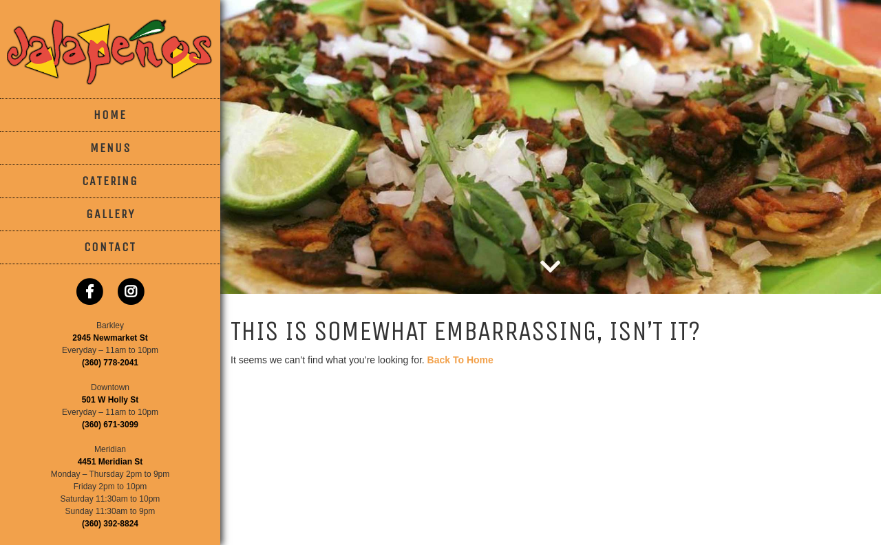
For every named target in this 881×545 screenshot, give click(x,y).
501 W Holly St (110, 400)
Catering (110, 181)
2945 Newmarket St (109, 338)
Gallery (110, 214)
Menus (110, 148)
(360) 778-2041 (110, 362)
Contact (110, 247)
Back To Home (460, 359)
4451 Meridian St (110, 462)
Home (110, 114)
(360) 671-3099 (110, 424)
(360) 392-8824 (110, 523)
